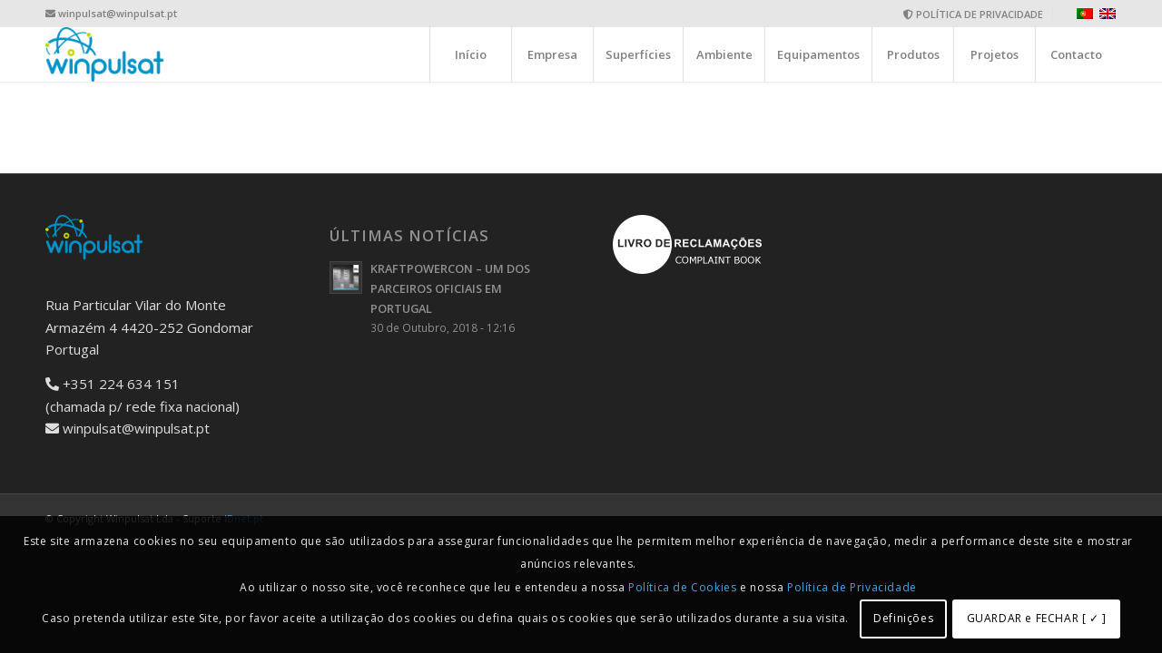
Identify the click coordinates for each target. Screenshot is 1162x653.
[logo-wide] (105, 54)
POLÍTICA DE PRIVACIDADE (973, 14)
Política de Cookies (682, 587)
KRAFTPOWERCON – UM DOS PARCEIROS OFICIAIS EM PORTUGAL (450, 288)
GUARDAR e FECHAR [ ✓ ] (1037, 618)
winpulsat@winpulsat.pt (117, 13)
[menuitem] (973, 14)
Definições (903, 618)
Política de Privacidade (852, 587)
